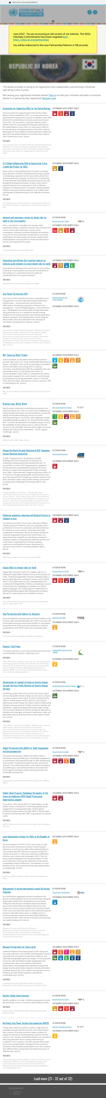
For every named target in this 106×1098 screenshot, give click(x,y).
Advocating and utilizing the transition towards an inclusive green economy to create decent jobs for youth (27, 262)
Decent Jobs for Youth (60, 221)
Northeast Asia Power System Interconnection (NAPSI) (26, 1023)
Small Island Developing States (64, 686)
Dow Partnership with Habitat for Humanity (21, 614)
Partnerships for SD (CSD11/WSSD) (59, 299)
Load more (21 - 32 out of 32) (53, 1078)
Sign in (52, 95)
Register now (49, 98)
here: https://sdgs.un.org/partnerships (40, 38)
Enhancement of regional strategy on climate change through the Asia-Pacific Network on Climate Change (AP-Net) (25, 686)
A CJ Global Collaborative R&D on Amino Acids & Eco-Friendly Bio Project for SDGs (25, 165)
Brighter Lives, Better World (15, 403)
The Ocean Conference (61, 892)
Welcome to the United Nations (25, 2)
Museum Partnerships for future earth (19, 947)
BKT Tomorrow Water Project (15, 355)
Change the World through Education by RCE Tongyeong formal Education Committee (26, 452)
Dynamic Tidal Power (11, 646)
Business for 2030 (59, 618)
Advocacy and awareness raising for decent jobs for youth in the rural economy (25, 219)
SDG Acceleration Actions (62, 407)
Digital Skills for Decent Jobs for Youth (19, 567)
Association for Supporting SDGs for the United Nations (27, 108)
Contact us (17, 1092)
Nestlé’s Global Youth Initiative (16, 995)
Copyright (16, 1094)
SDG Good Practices (60, 454)
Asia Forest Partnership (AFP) (15, 294)
